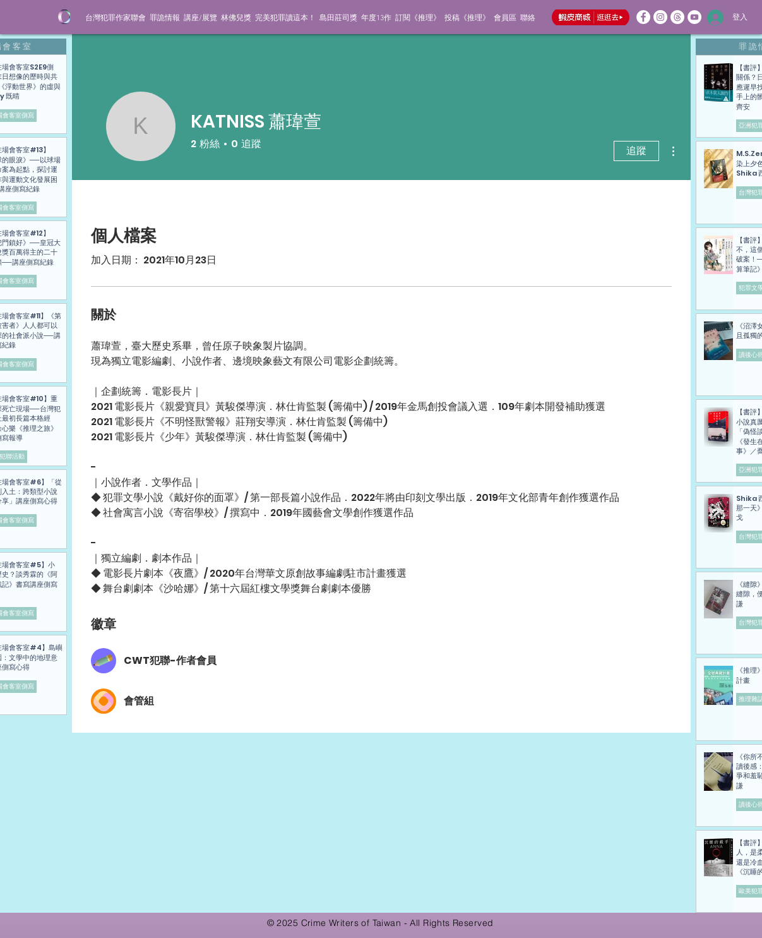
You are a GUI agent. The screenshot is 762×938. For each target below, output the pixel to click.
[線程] (677, 17)
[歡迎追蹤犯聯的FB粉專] (643, 17)
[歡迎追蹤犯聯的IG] (660, 17)
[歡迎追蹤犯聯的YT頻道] (694, 17)
